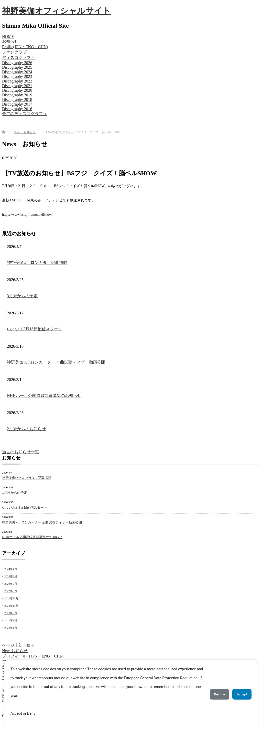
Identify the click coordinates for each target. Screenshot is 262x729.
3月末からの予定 (22, 296)
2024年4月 (10, 568)
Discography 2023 (17, 76)
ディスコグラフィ (18, 57)
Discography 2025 (17, 67)
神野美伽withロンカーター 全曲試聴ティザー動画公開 (56, 362)
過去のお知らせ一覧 (20, 452)
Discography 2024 (17, 72)
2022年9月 (10, 583)
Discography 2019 (17, 95)
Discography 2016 (17, 109)
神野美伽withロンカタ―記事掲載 (37, 262)
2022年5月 (10, 590)
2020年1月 (10, 627)
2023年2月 (10, 576)
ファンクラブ (14, 52)
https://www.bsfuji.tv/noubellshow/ (27, 215)
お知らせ (10, 41)
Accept (239, 694)
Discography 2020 (17, 90)
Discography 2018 (17, 99)
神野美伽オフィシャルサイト (56, 10)
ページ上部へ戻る (18, 645)
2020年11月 (11, 605)
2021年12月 (11, 598)
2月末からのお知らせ (26, 429)
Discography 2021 (17, 86)
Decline (213, 694)
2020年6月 (10, 612)
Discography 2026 (17, 62)
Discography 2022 (17, 81)
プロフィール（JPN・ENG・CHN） (34, 656)
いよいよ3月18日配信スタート (34, 329)
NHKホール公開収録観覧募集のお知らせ (44, 395)
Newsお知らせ (15, 651)
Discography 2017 (17, 104)
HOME (8, 36)
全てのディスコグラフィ (24, 113)
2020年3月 (10, 620)
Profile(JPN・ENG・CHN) (25, 47)
